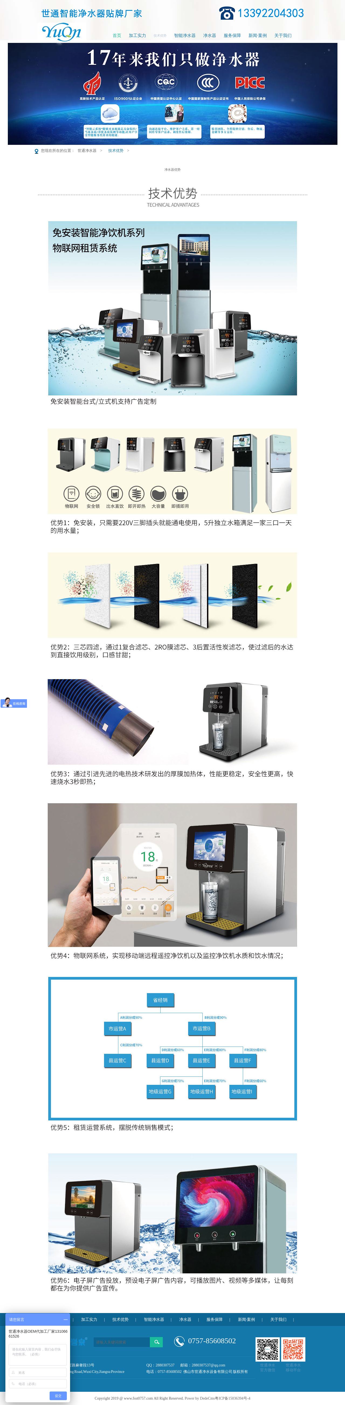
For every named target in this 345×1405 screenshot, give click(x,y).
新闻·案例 (258, 35)
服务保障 (232, 35)
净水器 (209, 35)
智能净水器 (185, 35)
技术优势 (115, 151)
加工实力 (137, 35)
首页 (117, 35)
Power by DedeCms (200, 1398)
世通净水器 (87, 151)
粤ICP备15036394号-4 (232, 1398)
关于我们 (283, 35)
